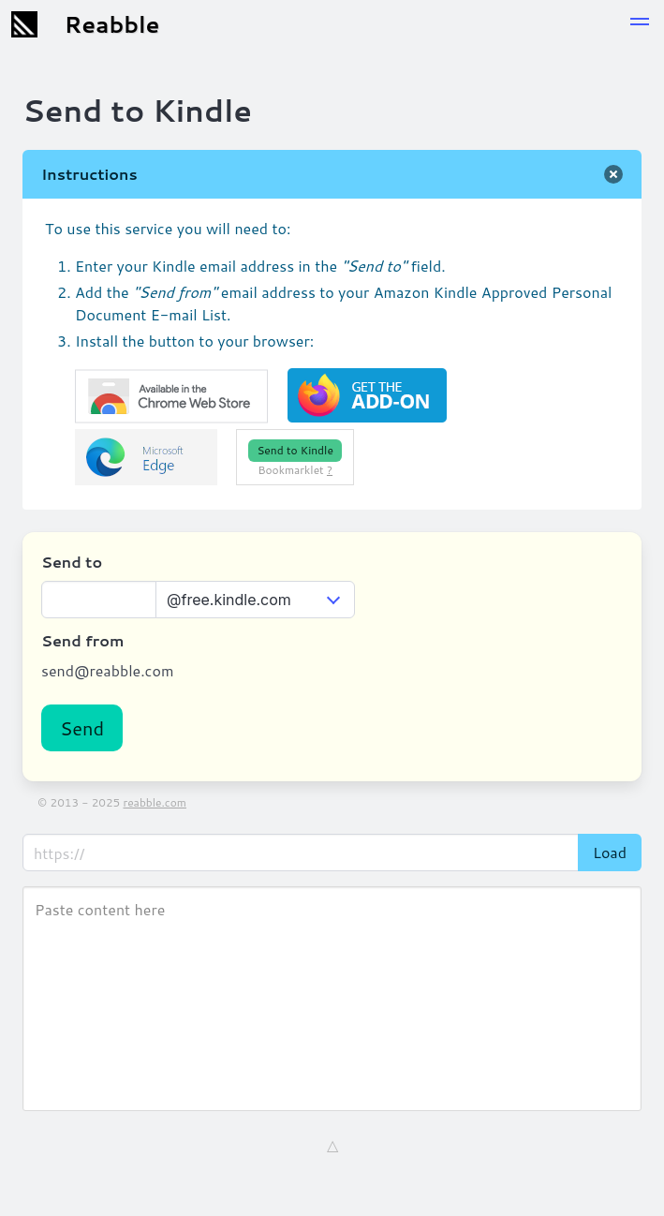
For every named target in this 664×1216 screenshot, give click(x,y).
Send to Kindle (294, 450)
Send (82, 728)
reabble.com (154, 802)
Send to (71, 561)
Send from (82, 640)
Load (610, 852)
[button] (639, 24)
